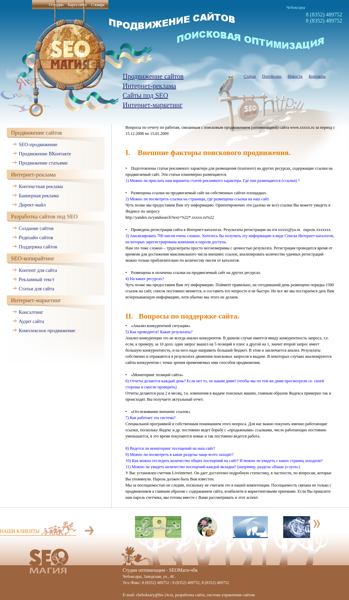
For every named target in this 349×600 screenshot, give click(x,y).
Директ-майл (32, 204)
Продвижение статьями (43, 163)
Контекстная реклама (41, 186)
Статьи (250, 76)
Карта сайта (76, 4)
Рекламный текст (37, 279)
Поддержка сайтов (38, 246)
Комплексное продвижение (47, 330)
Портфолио (272, 76)
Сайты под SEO (145, 95)
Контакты (317, 76)
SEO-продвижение (38, 144)
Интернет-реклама (149, 86)
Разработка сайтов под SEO (44, 216)
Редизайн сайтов (36, 237)
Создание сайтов (36, 228)
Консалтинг (31, 312)
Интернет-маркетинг (153, 105)
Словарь (97, 4)
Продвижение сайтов (153, 76)
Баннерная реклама (39, 195)
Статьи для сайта (36, 288)
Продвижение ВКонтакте (45, 153)
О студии (56, 4)
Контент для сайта (38, 270)
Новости (295, 76)
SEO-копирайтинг (33, 258)
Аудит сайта (31, 321)
